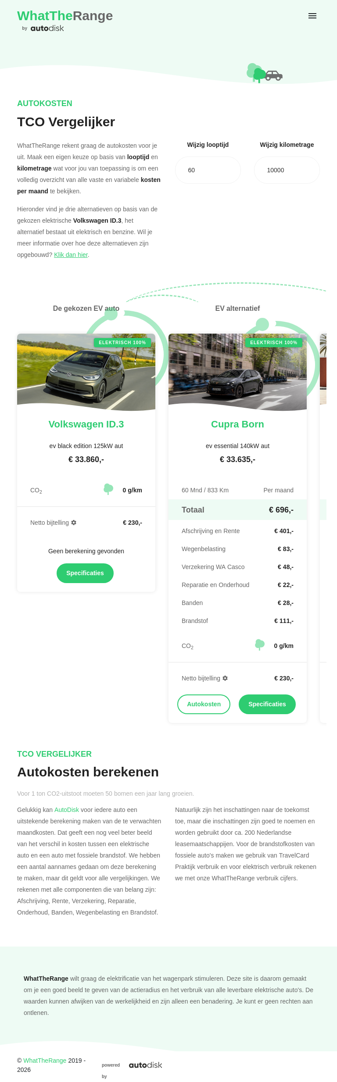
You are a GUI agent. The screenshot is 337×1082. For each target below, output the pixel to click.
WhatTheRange (44, 1060)
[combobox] (208, 170)
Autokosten (204, 704)
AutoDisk (66, 809)
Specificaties (85, 573)
